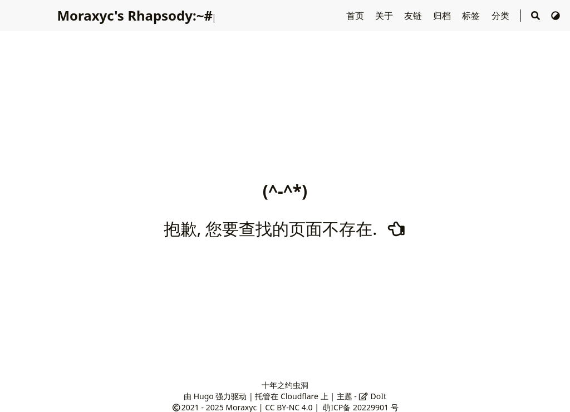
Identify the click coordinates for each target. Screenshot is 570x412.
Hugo (204, 396)
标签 (472, 15)
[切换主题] (555, 15)
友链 (414, 15)
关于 (385, 15)
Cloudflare (299, 396)
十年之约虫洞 (285, 385)
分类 (502, 15)
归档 (443, 15)
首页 (356, 15)
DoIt (372, 396)
